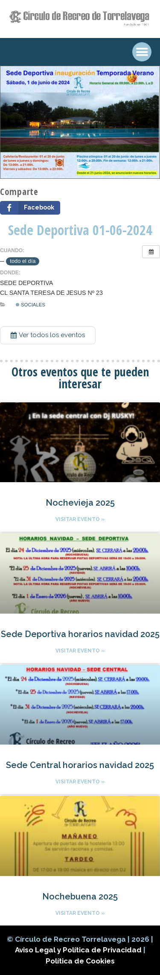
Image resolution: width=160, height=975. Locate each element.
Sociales (30, 304)
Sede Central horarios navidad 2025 (80, 765)
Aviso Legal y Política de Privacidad (79, 950)
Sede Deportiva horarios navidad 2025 (80, 634)
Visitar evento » (80, 519)
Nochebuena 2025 (80, 896)
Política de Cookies (80, 961)
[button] (48, 335)
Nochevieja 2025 (80, 503)
